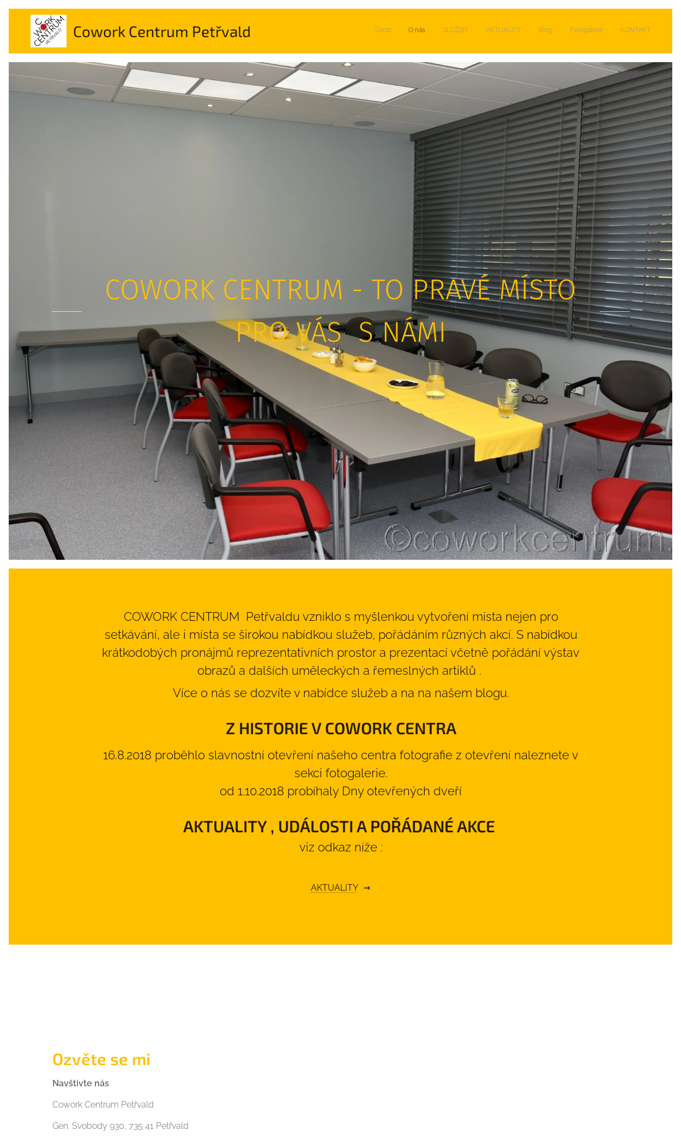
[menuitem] (549, 31)
